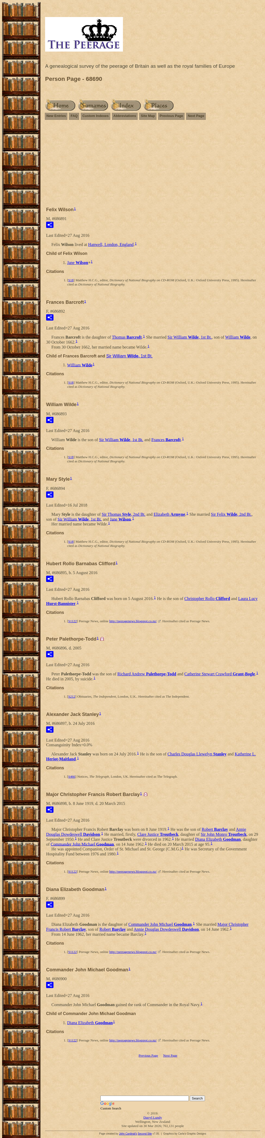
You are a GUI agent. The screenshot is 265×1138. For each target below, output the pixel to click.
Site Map (148, 116)
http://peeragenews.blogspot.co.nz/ (133, 621)
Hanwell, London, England (110, 244)
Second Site (145, 1133)
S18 (70, 280)
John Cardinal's (128, 1133)
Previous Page (171, 116)
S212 (71, 696)
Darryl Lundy (152, 1117)
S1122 (72, 621)
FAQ (74, 116)
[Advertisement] (152, 165)
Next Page (196, 116)
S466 (71, 776)
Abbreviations (124, 116)
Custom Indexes (95, 116)
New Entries (56, 116)
